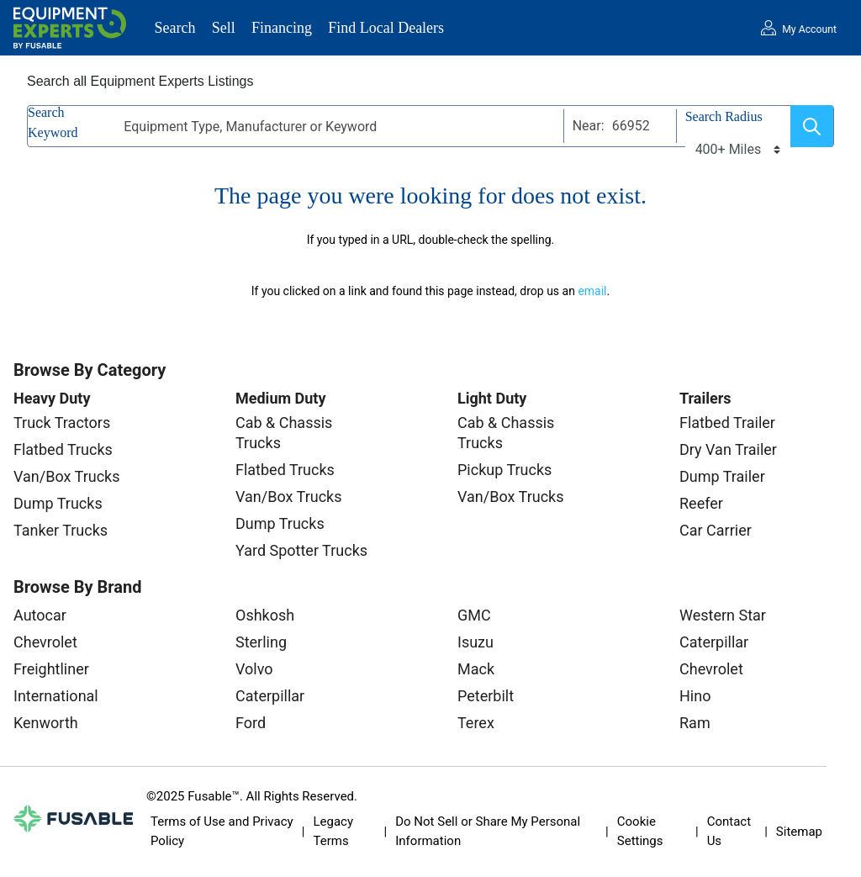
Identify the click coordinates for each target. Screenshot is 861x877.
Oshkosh (264, 615)
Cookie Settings (640, 831)
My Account (809, 29)
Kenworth (45, 723)
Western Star (722, 615)
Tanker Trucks (60, 530)
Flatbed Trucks (63, 449)
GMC (474, 615)
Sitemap (799, 831)
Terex (475, 723)
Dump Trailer (722, 476)
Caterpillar (269, 696)
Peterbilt (485, 696)
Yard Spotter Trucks (301, 550)
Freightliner (51, 669)
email (592, 291)
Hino (694, 696)
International (55, 696)
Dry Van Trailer (728, 449)
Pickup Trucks (504, 469)
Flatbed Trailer (727, 422)
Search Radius (724, 116)
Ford (250, 723)
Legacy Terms (333, 831)
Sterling (261, 642)
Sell (223, 27)
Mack (475, 669)
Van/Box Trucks (66, 476)
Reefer (701, 503)
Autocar (39, 615)
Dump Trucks (58, 503)
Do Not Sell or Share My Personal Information (487, 831)
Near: (589, 126)
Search (175, 27)
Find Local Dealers (386, 27)
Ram (694, 723)
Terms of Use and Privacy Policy (222, 831)
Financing (281, 27)
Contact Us (729, 831)
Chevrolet (45, 642)
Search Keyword (53, 122)
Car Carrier (715, 530)
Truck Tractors (61, 422)
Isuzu (475, 642)
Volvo (254, 669)
